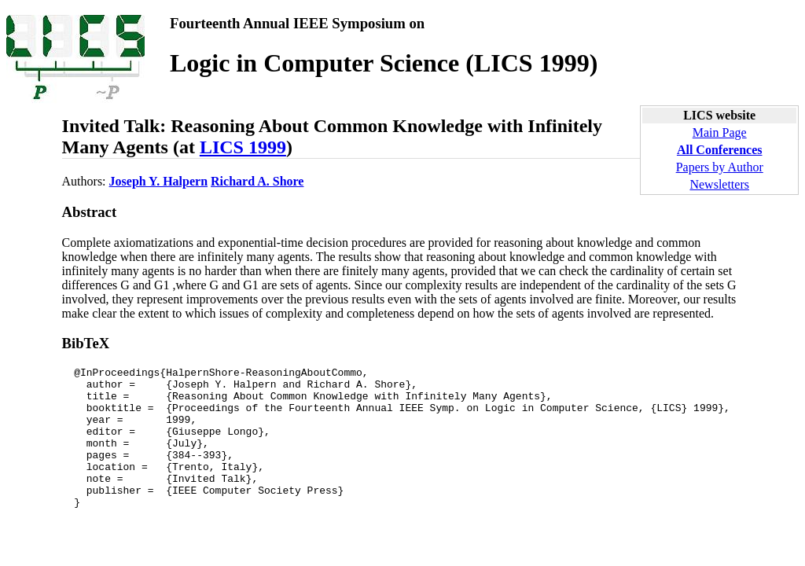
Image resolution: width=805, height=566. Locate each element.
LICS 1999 (243, 147)
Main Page (720, 132)
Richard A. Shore (257, 181)
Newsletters (719, 184)
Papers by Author (719, 167)
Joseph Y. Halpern (158, 181)
